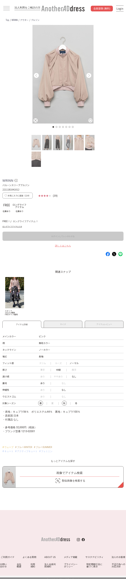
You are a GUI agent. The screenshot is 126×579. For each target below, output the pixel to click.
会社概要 (19, 565)
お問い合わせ (3, 565)
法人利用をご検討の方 (27, 7)
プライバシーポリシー (71, 565)
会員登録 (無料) (101, 8)
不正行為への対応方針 (118, 565)
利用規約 (33, 565)
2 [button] (57, 127)
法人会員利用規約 (50, 565)
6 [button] (70, 127)
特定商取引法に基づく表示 (94, 565)
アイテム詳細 (21, 323)
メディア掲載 (70, 557)
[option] (63, 74)
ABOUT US (50, 557)
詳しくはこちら (63, 245)
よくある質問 (29, 557)
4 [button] (63, 127)
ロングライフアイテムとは (12, 226)
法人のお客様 (118, 557)
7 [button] (73, 127)
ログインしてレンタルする (63, 236)
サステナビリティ (94, 557)
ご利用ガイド (7, 557)
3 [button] (60, 127)
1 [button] (53, 127)
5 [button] (66, 127)
